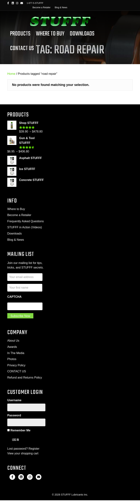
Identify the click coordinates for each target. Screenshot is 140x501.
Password (14, 415)
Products (20, 34)
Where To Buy (50, 34)
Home (11, 73)
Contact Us (22, 48)
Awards (12, 347)
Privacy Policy (16, 365)
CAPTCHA (14, 296)
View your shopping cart (22, 454)
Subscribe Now (20, 316)
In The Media (15, 353)
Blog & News (61, 7)
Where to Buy (16, 209)
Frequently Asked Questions (25, 221)
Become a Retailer (41, 7)
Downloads (82, 34)
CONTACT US (16, 371)
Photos (11, 359)
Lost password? (17, 449)
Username (14, 400)
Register (34, 449)
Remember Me (18, 431)
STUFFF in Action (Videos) (24, 227)
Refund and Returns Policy (24, 377)
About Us (13, 341)
